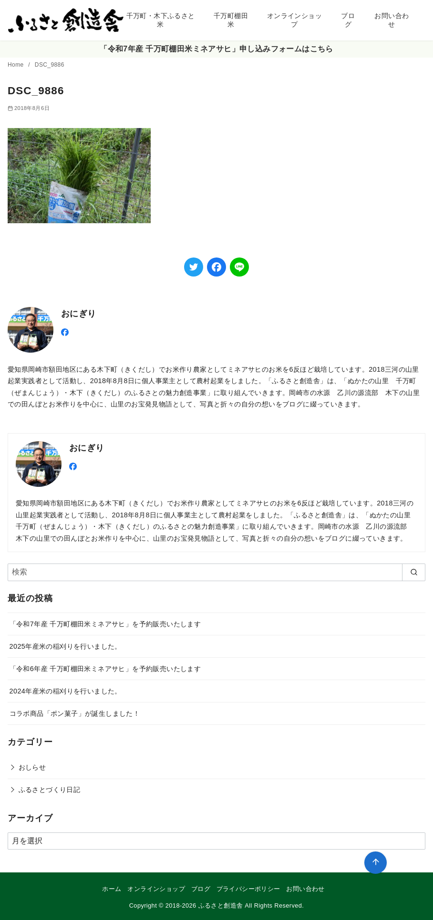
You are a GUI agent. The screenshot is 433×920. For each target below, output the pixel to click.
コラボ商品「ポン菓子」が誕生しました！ (75, 713)
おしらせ (32, 767)
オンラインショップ (294, 20)
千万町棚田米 (231, 20)
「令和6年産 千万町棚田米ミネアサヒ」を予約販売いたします (105, 669)
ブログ (348, 20)
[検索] (216, 572)
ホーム (111, 888)
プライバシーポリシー (248, 888)
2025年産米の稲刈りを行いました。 (66, 646)
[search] (413, 572)
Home (16, 64)
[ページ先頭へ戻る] (375, 862)
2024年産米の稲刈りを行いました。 (66, 691)
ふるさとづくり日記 (50, 789)
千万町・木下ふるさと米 (160, 20)
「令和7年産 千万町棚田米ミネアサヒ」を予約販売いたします (105, 624)
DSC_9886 (49, 64)
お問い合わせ (391, 20)
